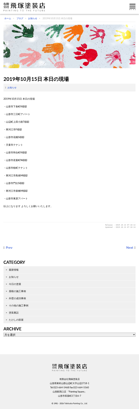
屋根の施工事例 (17, 291)
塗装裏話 (14, 312)
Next (129, 247)
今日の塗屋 (15, 283)
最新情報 (14, 269)
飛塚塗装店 (25, 7)
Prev (9, 247)
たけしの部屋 (16, 319)
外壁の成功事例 (17, 298)
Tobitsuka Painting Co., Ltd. (76, 403)
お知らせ (12, 87)
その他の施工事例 (18, 305)
